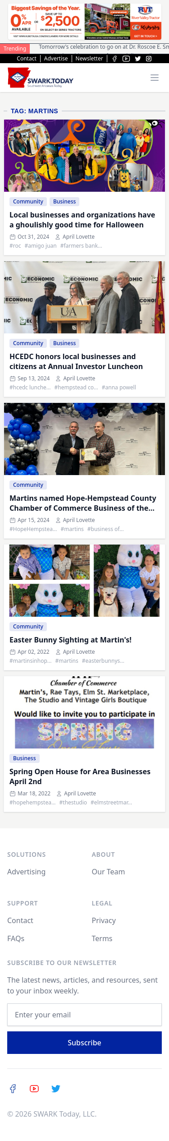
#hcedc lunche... (29, 387)
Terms (102, 938)
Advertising (26, 872)
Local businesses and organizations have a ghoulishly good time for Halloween (82, 220)
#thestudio (73, 802)
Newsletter (89, 58)
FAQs (15, 938)
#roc (15, 245)
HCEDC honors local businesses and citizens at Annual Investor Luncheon (76, 361)
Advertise (56, 58)
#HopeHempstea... (33, 529)
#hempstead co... (76, 387)
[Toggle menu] (154, 77)
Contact (26, 58)
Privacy (104, 920)
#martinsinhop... (30, 661)
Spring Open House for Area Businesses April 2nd (80, 776)
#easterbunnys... (103, 661)
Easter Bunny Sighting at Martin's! (70, 640)
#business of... (105, 529)
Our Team (108, 872)
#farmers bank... (81, 245)
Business (64, 201)
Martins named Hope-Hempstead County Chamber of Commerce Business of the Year (82, 503)
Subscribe (84, 1043)
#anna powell (119, 387)
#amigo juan (41, 245)
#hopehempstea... (32, 802)
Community (28, 201)
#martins (72, 529)
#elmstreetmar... (111, 802)
